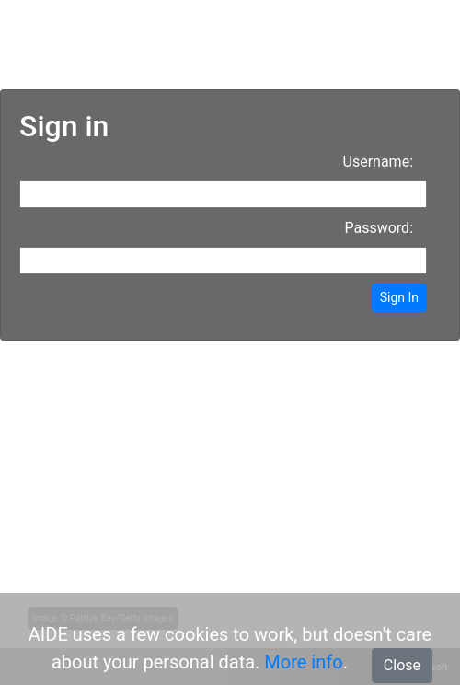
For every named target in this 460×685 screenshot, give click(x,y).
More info (303, 662)
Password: (378, 228)
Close (402, 665)
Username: (378, 161)
